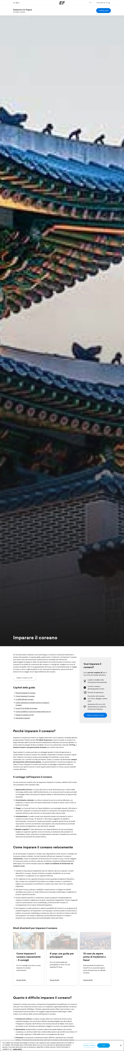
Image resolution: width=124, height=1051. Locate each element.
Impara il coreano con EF (25, 715)
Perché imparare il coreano (25, 693)
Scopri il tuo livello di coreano (26, 708)
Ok (104, 1045)
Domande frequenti (23, 718)
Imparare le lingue (22, 9)
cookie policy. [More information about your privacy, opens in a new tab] (17, 1049)
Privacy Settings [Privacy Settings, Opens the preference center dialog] (89, 1045)
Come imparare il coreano (25, 696)
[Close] (121, 1045)
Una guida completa (19, 12)
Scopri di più (21, 980)
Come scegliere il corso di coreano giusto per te (33, 711)
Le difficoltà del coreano (24, 699)
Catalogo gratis (103, 10)
